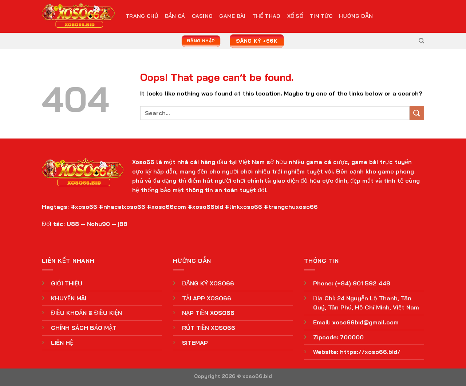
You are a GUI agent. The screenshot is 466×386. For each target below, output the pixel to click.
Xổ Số (295, 16)
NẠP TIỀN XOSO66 (208, 312)
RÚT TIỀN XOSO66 (208, 327)
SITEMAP (195, 342)
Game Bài (232, 16)
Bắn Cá (175, 16)
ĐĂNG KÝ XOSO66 (208, 283)
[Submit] (417, 113)
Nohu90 (98, 223)
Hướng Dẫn (356, 16)
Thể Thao (266, 16)
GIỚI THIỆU (66, 283)
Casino (202, 16)
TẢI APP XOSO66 (206, 298)
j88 (122, 223)
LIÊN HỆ (62, 342)
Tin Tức (321, 16)
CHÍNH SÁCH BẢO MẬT (83, 327)
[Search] (421, 41)
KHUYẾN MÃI (68, 298)
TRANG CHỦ (142, 16)
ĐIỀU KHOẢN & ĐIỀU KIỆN (86, 312)
